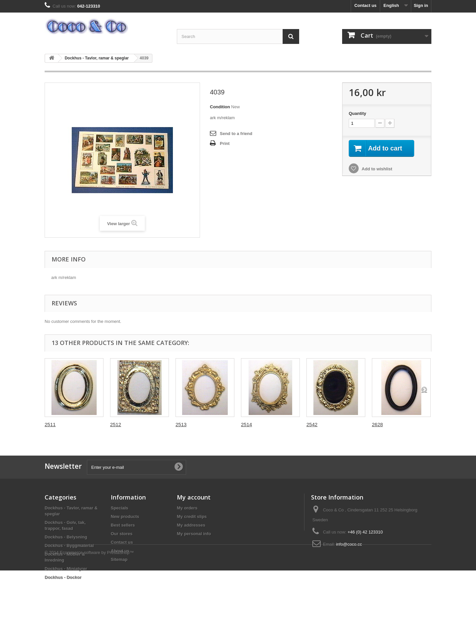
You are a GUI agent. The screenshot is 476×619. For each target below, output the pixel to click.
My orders (187, 507)
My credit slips (192, 516)
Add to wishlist (376, 169)
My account (194, 497)
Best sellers (123, 525)
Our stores (122, 533)
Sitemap (119, 559)
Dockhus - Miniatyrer (66, 568)
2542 (311, 424)
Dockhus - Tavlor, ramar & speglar (97, 58)
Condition (220, 106)
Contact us (365, 5)
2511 (50, 424)
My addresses (191, 525)
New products (125, 516)
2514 (246, 424)
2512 (115, 424)
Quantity (357, 113)
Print (225, 143)
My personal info (194, 533)
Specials (119, 507)
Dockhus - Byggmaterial (69, 545)
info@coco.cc (349, 544)
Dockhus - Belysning (66, 536)
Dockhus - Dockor (63, 577)
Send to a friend (236, 133)
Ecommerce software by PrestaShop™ (97, 601)
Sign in (421, 5)
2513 (181, 424)
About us (120, 550)
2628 (377, 424)
